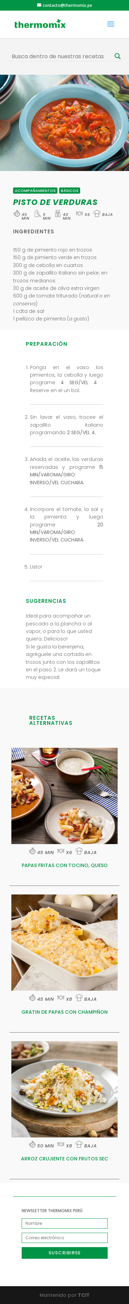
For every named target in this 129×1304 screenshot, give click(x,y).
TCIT (83, 1295)
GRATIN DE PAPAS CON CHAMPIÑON (64, 1012)
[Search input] (61, 56)
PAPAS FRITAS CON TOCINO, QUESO (65, 865)
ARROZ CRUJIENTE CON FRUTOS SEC (64, 1158)
